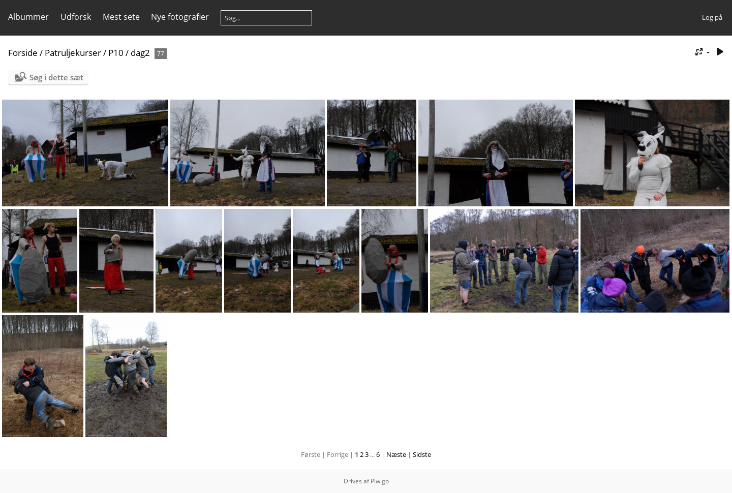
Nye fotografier (180, 16)
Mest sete (121, 16)
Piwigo (380, 481)
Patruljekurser (73, 52)
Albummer (28, 16)
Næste (396, 454)
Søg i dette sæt (56, 77)
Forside (23, 52)
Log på (712, 17)
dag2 (140, 52)
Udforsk (75, 16)
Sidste (422, 454)
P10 (116, 52)
